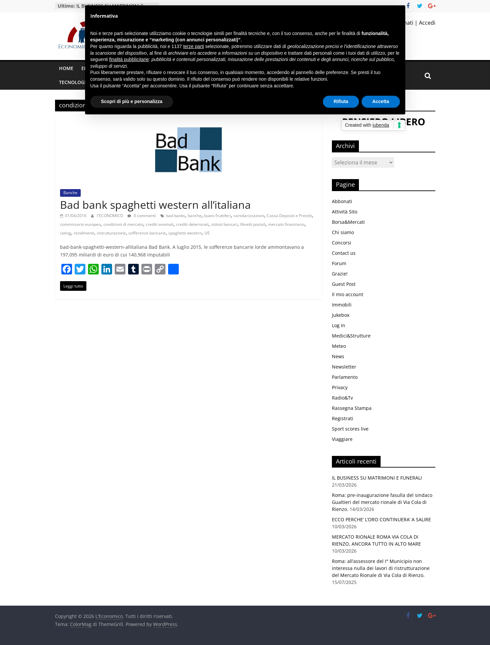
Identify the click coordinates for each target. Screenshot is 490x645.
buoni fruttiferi (217, 215)
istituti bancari (224, 224)
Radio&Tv (342, 398)
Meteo (339, 346)
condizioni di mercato (123, 224)
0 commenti (141, 215)
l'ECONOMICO (110, 215)
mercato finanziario (286, 224)
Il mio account (347, 294)
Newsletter (344, 367)
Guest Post (344, 284)
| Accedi (424, 22)
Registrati (342, 418)
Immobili (342, 304)
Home (66, 68)
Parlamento (345, 377)
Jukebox (340, 315)
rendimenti (84, 233)
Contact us (344, 253)
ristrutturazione (111, 233)
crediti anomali (159, 224)
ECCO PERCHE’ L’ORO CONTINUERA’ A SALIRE (381, 519)
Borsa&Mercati (348, 222)
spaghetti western (185, 233)
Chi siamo (343, 232)
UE (207, 233)
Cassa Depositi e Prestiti (289, 215)
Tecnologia (74, 82)
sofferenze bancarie (147, 233)
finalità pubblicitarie (129, 59)
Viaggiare (342, 439)
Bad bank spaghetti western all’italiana (155, 204)
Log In (338, 325)
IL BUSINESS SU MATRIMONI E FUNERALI (377, 478)
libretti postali (253, 224)
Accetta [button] (380, 101)
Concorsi (341, 242)
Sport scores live (350, 429)
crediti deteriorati (192, 224)
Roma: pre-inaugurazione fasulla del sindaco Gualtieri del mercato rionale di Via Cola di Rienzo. (382, 502)
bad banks (175, 215)
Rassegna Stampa (352, 408)
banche (194, 215)
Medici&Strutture (351, 336)
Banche (70, 192)
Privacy (340, 387)
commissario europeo (80, 224)
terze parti (193, 46)
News (338, 356)
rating (65, 233)
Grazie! (340, 273)
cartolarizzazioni (248, 215)
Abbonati (342, 201)
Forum (339, 263)
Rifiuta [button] (341, 101)
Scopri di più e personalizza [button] (131, 101)
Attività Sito (344, 211)
